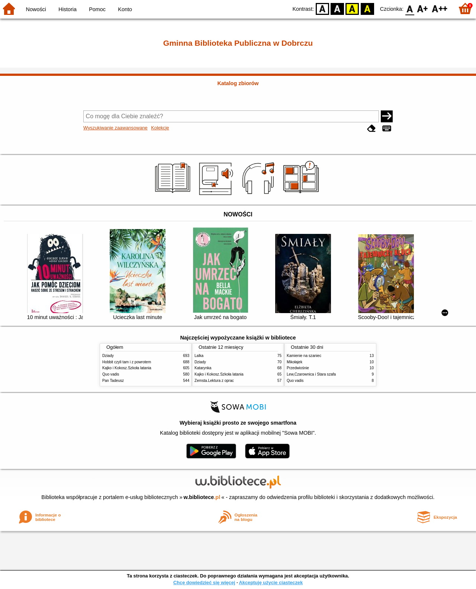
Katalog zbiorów (237, 83)
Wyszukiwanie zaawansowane (115, 128)
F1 (422, 8)
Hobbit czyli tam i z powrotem (126, 362)
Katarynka (202, 368)
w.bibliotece (202, 497)
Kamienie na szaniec (304, 356)
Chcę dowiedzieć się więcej (204, 582)
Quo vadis (110, 374)
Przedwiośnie (298, 368)
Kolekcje (160, 128)
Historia (67, 9)
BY (367, 8)
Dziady (108, 356)
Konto (125, 9)
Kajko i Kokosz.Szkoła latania (126, 368)
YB (352, 8)
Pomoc (97, 9)
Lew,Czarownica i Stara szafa (311, 374)
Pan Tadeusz (113, 381)
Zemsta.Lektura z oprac (214, 381)
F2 (439, 8)
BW (337, 8)
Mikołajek (294, 362)
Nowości (36, 9)
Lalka (198, 356)
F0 (409, 8)
